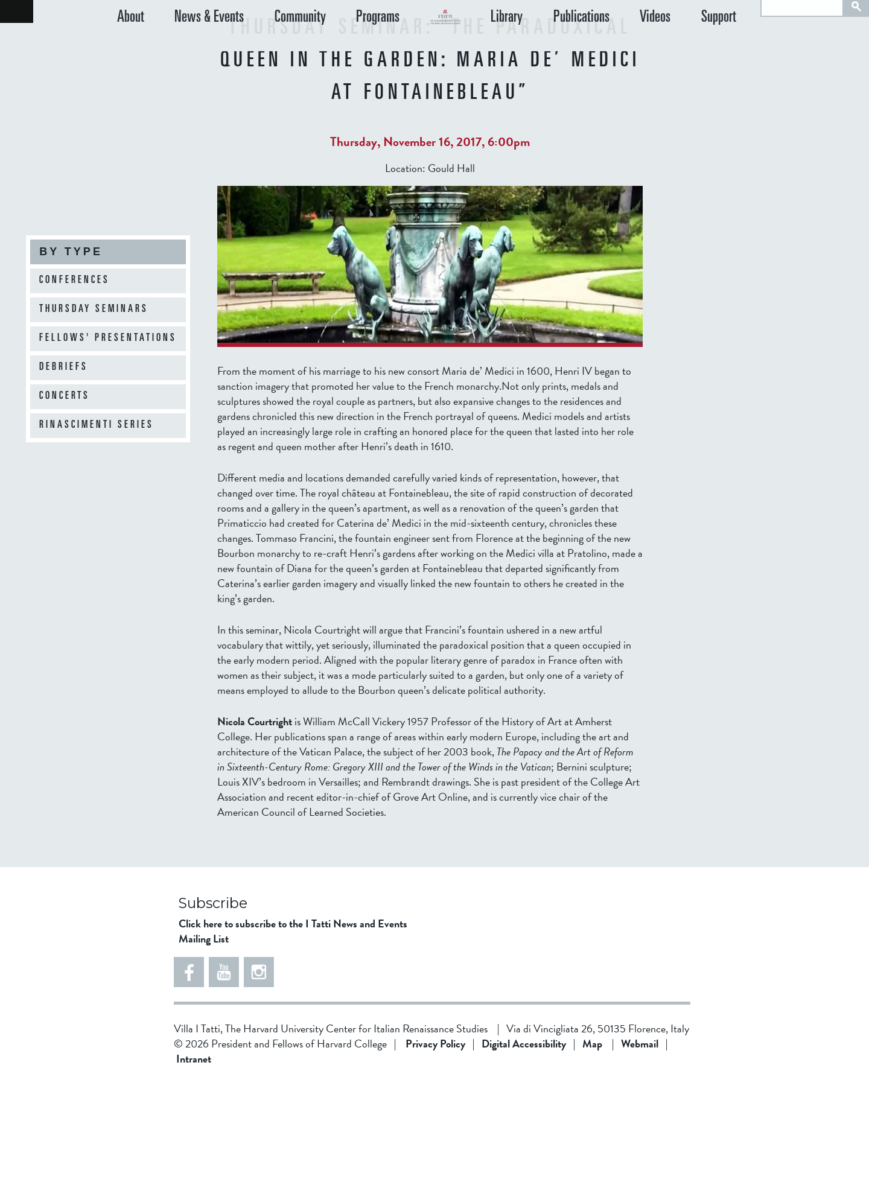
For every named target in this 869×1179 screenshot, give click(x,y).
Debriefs (63, 367)
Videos (679, 45)
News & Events (197, 45)
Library (555, 45)
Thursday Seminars (93, 309)
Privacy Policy (435, 1140)
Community (276, 45)
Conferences (74, 280)
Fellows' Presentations (108, 338)
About (130, 45)
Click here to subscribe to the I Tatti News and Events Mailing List (293, 1027)
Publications (618, 45)
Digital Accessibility (524, 1140)
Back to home (16, 11)
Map (592, 1140)
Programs (341, 45)
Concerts (64, 396)
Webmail (639, 1140)
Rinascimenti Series (96, 425)
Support (730, 45)
